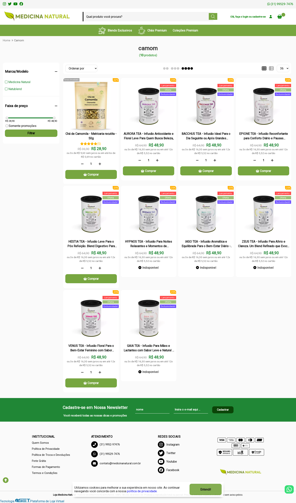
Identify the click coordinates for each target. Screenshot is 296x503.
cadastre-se (259, 16)
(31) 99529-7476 (280, 4)
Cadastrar (223, 409)
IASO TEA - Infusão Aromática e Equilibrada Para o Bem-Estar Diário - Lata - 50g (206, 244)
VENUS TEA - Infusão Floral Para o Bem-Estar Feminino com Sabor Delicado (91, 348)
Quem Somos (40, 442)
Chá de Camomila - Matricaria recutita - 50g (91, 136)
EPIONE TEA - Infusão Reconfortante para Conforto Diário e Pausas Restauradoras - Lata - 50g (263, 136)
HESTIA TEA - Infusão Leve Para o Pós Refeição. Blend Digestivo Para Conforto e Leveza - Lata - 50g (91, 244)
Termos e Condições (44, 473)
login (246, 16)
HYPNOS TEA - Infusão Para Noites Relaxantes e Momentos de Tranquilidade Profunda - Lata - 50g (148, 244)
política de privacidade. (142, 491)
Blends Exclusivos (115, 30)
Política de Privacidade (46, 449)
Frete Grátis (39, 461)
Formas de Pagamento (46, 467)
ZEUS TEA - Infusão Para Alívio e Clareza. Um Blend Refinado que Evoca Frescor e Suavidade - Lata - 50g (263, 244)
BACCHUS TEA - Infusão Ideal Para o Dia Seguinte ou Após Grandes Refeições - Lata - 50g (206, 136)
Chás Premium (152, 30)
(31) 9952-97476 (105, 444)
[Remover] (82, 164)
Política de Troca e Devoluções (51, 455)
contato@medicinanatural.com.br (116, 463)
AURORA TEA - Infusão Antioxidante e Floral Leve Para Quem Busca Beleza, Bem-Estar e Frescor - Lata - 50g (148, 136)
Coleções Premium (185, 30)
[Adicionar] (99, 164)
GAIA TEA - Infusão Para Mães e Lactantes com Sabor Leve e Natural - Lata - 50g (148, 348)
